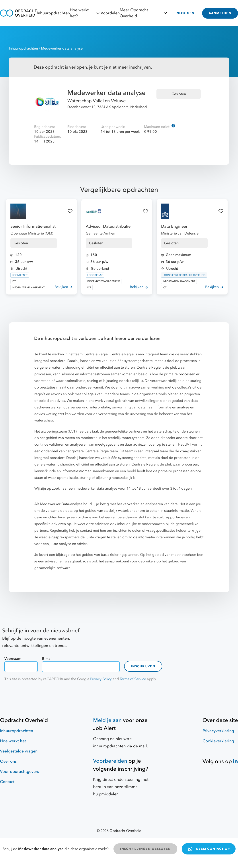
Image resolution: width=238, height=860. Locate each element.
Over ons (8, 761)
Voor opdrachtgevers (19, 771)
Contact (7, 782)
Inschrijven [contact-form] (143, 666)
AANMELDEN (220, 13)
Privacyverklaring (218, 731)
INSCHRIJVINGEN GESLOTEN (145, 849)
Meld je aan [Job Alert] (107, 720)
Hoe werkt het (13, 741)
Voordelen (110, 13)
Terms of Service (133, 679)
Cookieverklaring (218, 741)
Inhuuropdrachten (53, 13)
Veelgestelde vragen (18, 751)
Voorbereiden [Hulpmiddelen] (110, 761)
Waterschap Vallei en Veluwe (96, 101)
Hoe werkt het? (85, 13)
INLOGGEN (185, 13)
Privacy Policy (101, 679)
